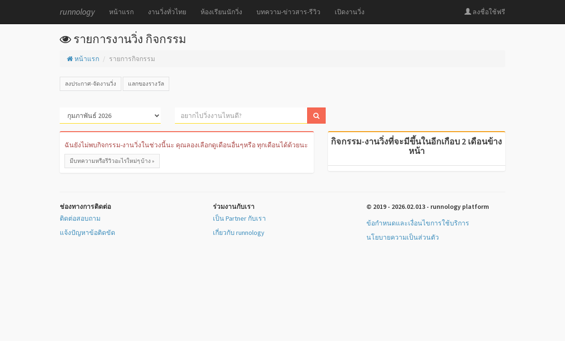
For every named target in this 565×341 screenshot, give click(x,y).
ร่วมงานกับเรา (234, 206)
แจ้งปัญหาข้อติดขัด (87, 232)
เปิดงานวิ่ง (350, 12)
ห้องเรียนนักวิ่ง (221, 12)
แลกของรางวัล (146, 83)
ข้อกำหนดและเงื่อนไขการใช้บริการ (417, 223)
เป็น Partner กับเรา (239, 218)
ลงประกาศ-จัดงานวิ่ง (90, 83)
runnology (77, 11)
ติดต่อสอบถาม (80, 218)
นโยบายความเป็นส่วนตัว (402, 237)
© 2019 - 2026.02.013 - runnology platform (427, 206)
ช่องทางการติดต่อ (85, 206)
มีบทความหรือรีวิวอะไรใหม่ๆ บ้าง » (112, 160)
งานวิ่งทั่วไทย (167, 12)
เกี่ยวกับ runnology (238, 232)
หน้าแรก (121, 12)
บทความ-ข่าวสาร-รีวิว (288, 12)
